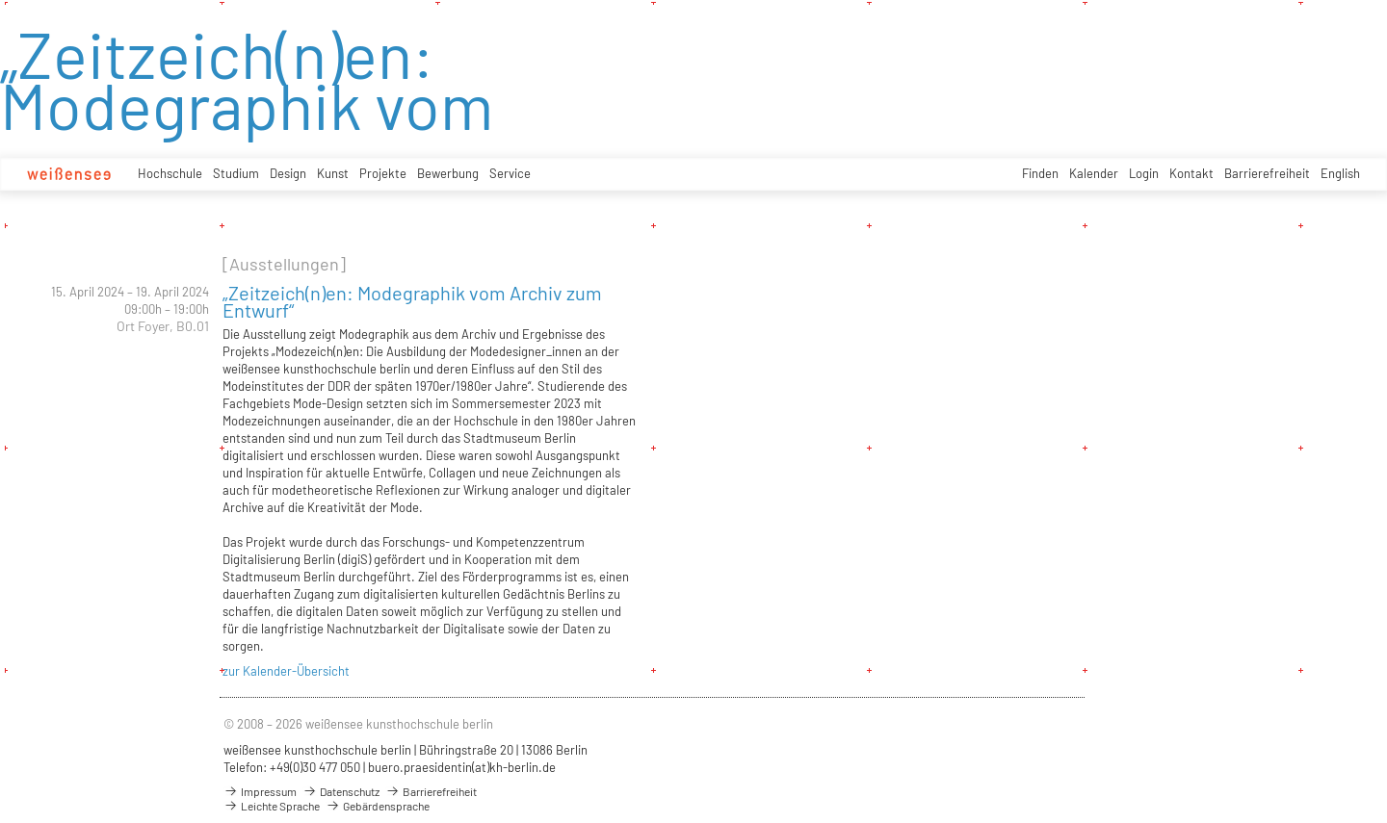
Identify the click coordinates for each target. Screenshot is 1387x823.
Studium (236, 173)
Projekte (382, 173)
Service (510, 173)
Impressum (260, 791)
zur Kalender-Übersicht (286, 671)
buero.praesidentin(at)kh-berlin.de (462, 767)
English (1340, 173)
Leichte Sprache (271, 805)
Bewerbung (448, 173)
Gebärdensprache (378, 805)
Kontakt (1191, 173)
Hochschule (170, 173)
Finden (1040, 173)
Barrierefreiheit (1267, 173)
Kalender (1093, 173)
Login (1144, 173)
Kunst (333, 173)
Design (288, 173)
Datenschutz (340, 791)
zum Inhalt (0, 0)
